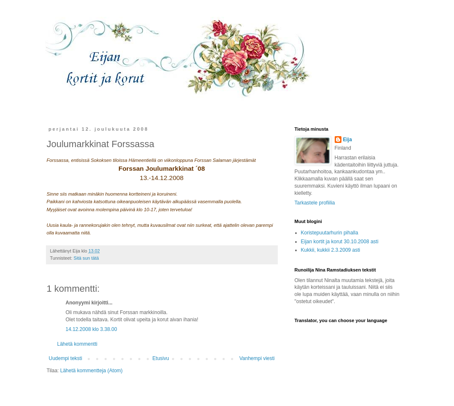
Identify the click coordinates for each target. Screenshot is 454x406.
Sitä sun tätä (86, 258)
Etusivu (161, 358)
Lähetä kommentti (77, 344)
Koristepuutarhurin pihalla (329, 233)
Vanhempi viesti (257, 358)
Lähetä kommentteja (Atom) (91, 371)
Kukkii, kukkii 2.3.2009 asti (330, 250)
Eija (347, 140)
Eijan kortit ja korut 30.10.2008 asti (340, 242)
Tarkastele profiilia (315, 203)
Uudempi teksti (65, 358)
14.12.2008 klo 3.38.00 (91, 329)
